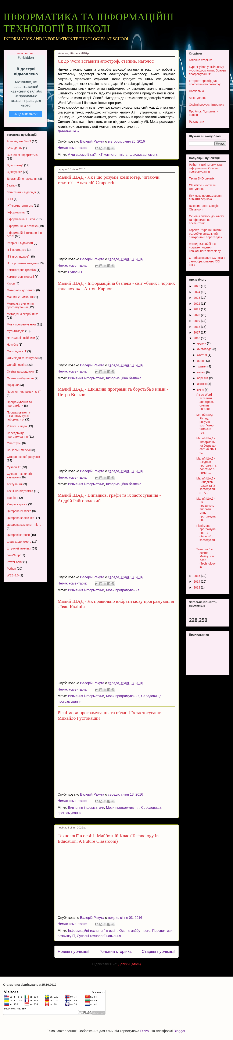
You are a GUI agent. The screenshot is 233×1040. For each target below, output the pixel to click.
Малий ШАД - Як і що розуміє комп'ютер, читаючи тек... (205, 423)
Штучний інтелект (19, 548)
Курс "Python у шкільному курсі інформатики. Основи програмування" (207, 70)
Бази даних (14, 148)
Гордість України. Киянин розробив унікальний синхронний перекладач (206, 233)
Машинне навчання (20, 297)
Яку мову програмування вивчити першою (206, 197)
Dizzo (144, 1031)
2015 (197, 575)
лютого (202, 383)
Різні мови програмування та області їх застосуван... (206, 534)
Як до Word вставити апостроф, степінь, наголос (106, 61)
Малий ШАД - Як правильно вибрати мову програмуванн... (206, 509)
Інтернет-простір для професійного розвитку (205, 82)
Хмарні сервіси (17, 504)
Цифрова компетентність (24, 524)
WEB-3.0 (13, 575)
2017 (197, 332)
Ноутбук (12, 344)
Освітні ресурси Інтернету (207, 104)
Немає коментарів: (73, 148)
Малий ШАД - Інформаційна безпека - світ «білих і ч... (206, 445)
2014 (197, 581)
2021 (197, 309)
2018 (197, 326)
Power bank (14, 562)
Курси (11, 283)
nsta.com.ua (25, 53)
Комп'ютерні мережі (20, 276)
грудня (202, 343)
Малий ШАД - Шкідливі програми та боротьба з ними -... (206, 465)
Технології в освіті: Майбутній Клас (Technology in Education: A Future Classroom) (108, 838)
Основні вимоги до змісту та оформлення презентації (206, 219)
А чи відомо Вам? (82, 154)
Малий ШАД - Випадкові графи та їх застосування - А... (206, 485)
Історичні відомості (20, 243)
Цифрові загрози (18, 535)
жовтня (202, 355)
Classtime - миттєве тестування (202, 187)
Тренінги (12, 497)
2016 (197, 338)
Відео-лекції (15, 165)
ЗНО (10, 199)
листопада (204, 349)
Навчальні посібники (21, 337)
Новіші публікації (73, 951)
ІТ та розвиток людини (22, 263)
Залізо (11, 185)
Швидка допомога (143, 154)
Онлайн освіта (16, 364)
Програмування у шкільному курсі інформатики (19, 416)
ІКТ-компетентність (113, 154)
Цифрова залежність (21, 518)
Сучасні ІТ (76, 272)
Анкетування (197, 98)
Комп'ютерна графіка (21, 270)
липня (201, 360)
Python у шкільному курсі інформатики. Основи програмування (206, 168)
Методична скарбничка (23, 314)
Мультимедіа (15, 331)
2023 (197, 297)
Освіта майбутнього (134, 930)
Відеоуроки (14, 172)
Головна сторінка (115, 951)
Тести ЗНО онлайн (202, 178)
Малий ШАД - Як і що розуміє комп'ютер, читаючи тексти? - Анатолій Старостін (108, 179)
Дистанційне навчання (22, 178)
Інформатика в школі (21, 219)
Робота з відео (17, 426)
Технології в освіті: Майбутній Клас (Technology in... (206, 558)
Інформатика (16, 212)
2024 (197, 292)
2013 (197, 587)
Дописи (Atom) (129, 964)
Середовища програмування (17, 434)
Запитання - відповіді (21, 192)
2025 (197, 286)
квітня (201, 372)
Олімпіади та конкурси (22, 358)
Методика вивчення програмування (20, 305)
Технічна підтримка (20, 491)
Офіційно (13, 385)
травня (202, 366)
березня (203, 378)
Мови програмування (122, 590)
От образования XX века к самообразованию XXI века (207, 261)
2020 (197, 315)
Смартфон (14, 443)
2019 (197, 320)
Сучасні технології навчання (99, 936)
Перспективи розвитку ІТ (24, 391)
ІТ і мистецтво (16, 249)
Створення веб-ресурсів (23, 456)
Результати (196, 121)
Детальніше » (68, 131)
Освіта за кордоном (20, 371)
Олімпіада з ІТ (16, 351)
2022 (197, 303)
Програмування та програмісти (19, 403)
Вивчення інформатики (86, 378)
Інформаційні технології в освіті (92, 930)
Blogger (179, 1031)
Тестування (14, 484)
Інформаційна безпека (123, 378)
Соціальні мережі (19, 450)
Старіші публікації (158, 951)
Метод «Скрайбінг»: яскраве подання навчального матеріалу (205, 247)
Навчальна (196, 91)
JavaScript (14, 555)
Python (11, 568)
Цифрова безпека (19, 511)
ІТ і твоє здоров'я (18, 256)
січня (201, 389)
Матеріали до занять (21, 290)
